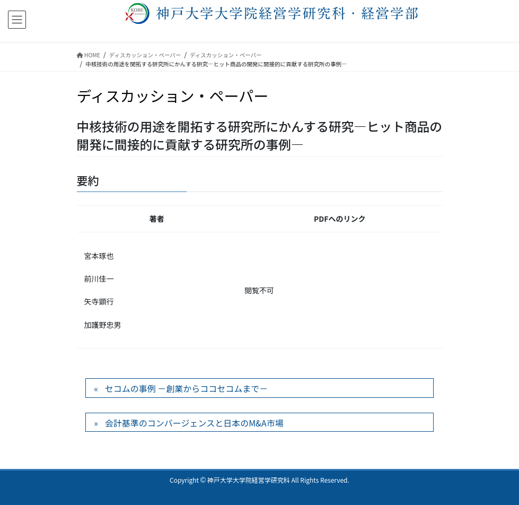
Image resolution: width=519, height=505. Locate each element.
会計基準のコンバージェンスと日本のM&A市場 (194, 422)
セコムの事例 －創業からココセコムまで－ (186, 388)
